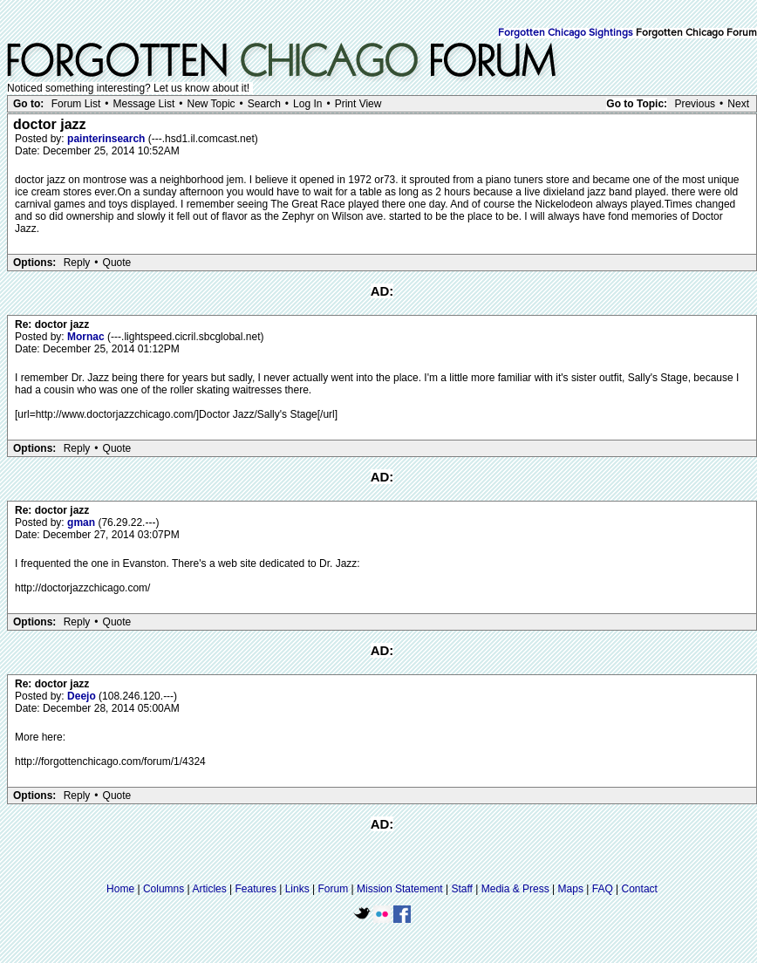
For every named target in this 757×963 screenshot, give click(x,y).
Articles (209, 889)
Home (120, 889)
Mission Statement (400, 889)
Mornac (87, 337)
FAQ (602, 889)
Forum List (76, 104)
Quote (117, 262)
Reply (77, 262)
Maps (570, 889)
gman (82, 522)
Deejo (83, 696)
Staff (461, 889)
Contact (640, 889)
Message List (144, 104)
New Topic (211, 104)
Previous (694, 104)
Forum (333, 889)
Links (297, 889)
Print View (358, 104)
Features (255, 889)
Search (264, 104)
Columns (163, 889)
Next (738, 104)
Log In (307, 104)
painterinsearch (107, 139)
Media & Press (515, 889)
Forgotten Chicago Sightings (565, 33)
